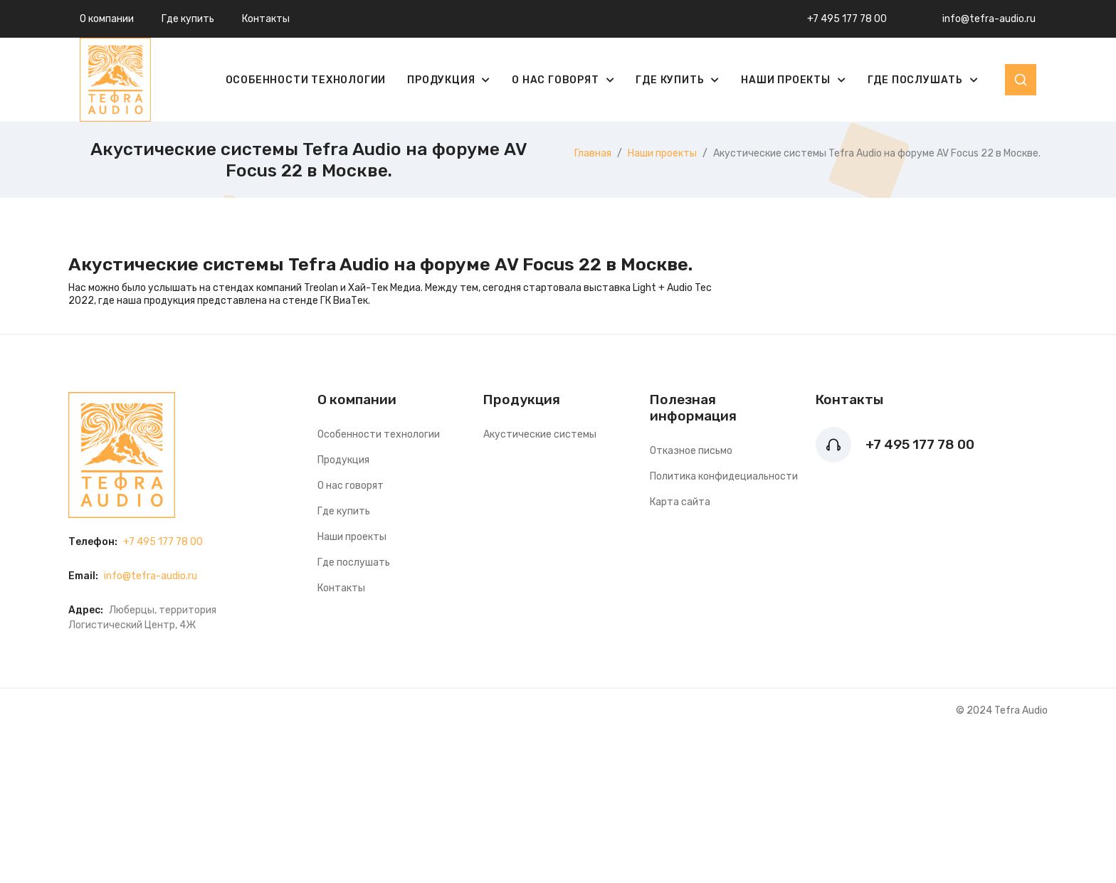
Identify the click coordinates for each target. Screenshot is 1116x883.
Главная (592, 153)
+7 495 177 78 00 (847, 19)
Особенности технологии (306, 80)
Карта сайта (680, 502)
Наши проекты (787, 80)
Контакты (266, 19)
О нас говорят (556, 80)
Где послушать (917, 80)
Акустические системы (539, 434)
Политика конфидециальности (724, 476)
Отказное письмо (691, 451)
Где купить (188, 19)
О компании (107, 19)
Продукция (442, 80)
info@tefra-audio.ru (989, 19)
